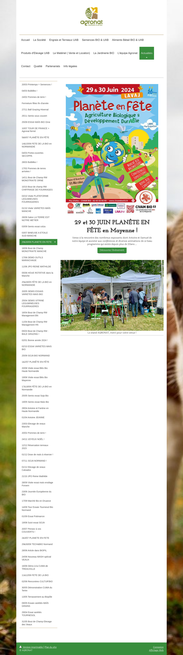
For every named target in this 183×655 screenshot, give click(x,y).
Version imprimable (31, 647)
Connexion (158, 647)
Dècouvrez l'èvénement (112, 250)
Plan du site (51, 647)
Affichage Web (156, 650)
